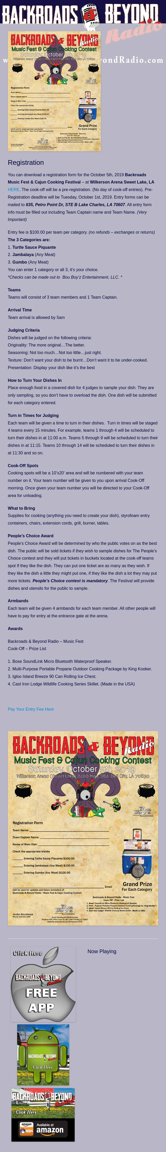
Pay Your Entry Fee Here (31, 709)
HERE (13, 189)
